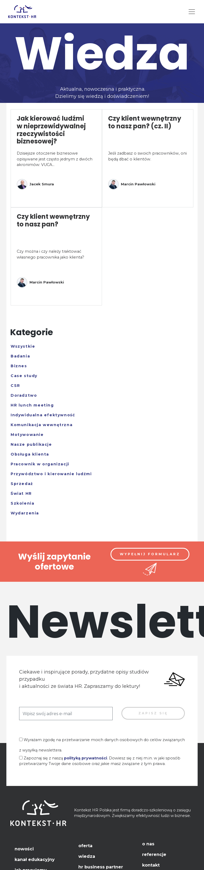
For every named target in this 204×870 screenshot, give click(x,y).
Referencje (154, 854)
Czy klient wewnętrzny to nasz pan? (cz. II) (144, 122)
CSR (15, 385)
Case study (24, 375)
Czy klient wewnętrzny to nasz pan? (53, 220)
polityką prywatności (85, 758)
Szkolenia (22, 503)
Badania (20, 356)
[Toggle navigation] (192, 12)
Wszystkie (23, 346)
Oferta (85, 845)
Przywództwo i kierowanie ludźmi (51, 473)
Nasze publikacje (31, 444)
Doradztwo (24, 395)
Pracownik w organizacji (40, 464)
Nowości (24, 848)
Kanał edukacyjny (35, 859)
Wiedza (86, 856)
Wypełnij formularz (150, 554)
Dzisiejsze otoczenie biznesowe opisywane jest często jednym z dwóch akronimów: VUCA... (54, 159)
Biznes (19, 366)
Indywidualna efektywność (43, 415)
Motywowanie (27, 434)
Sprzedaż (22, 483)
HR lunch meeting (32, 405)
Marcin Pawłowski (131, 184)
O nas (148, 843)
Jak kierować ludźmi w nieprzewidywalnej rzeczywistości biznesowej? (51, 130)
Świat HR (21, 493)
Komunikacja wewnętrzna (42, 424)
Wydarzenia (25, 513)
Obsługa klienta (30, 454)
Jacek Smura (35, 184)
